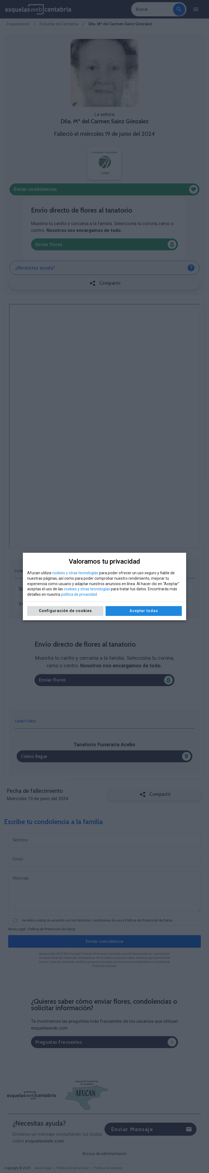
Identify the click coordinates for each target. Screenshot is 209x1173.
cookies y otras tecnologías (75, 573)
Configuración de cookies (65, 611)
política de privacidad (79, 594)
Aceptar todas (144, 611)
